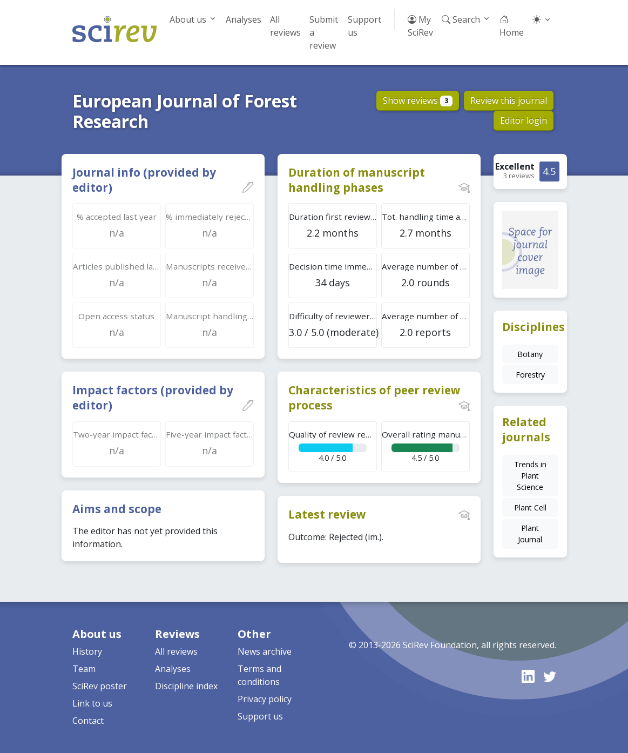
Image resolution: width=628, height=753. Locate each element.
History (87, 651)
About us (188, 19)
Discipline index (186, 686)
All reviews (285, 26)
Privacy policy (265, 699)
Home (511, 26)
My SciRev (420, 26)
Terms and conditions (259, 675)
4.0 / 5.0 (333, 446)
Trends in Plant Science (530, 475)
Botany (530, 354)
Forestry (530, 374)
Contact (88, 721)
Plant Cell (530, 507)
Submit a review (323, 32)
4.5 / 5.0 (426, 446)
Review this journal (508, 100)
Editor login (523, 120)
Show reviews (418, 100)
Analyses (243, 19)
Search (461, 19)
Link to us (92, 703)
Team (84, 669)
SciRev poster (99, 686)
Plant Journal (530, 533)
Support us (364, 26)
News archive (265, 651)
